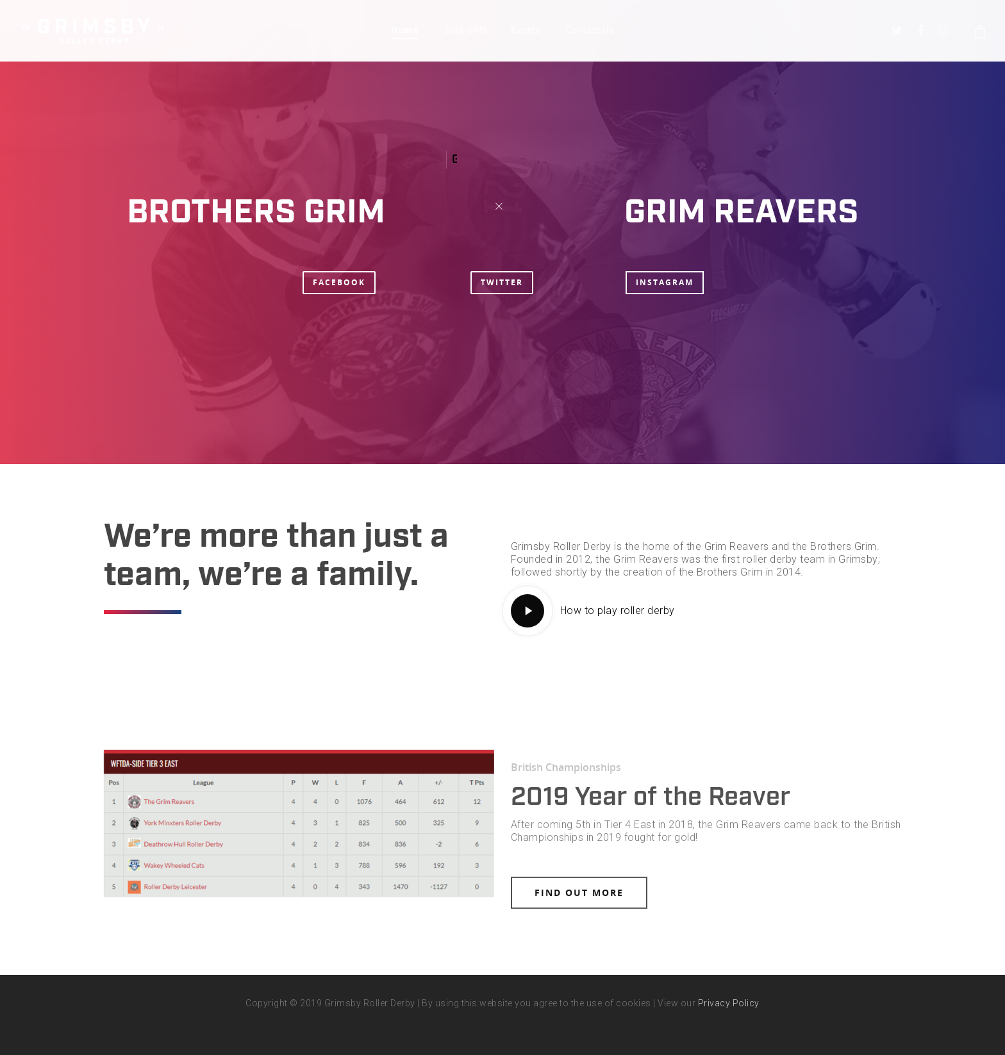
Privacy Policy (729, 1003)
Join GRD (464, 30)
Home (404, 30)
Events (525, 30)
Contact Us (590, 30)
